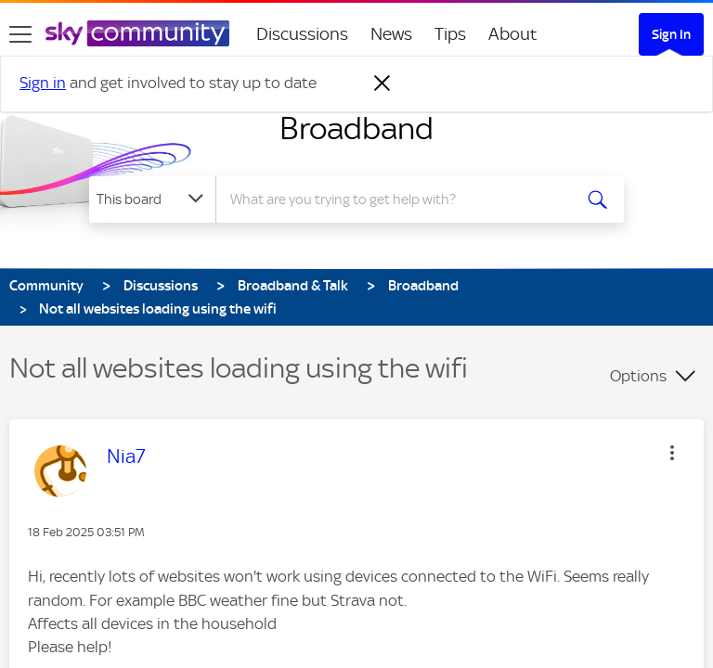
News (391, 34)
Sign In (671, 34)
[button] (672, 453)
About (513, 34)
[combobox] (399, 199)
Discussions (302, 34)
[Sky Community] (137, 33)
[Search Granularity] (152, 199)
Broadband (356, 128)
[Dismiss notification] (382, 83)
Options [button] (638, 375)
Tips (450, 34)
